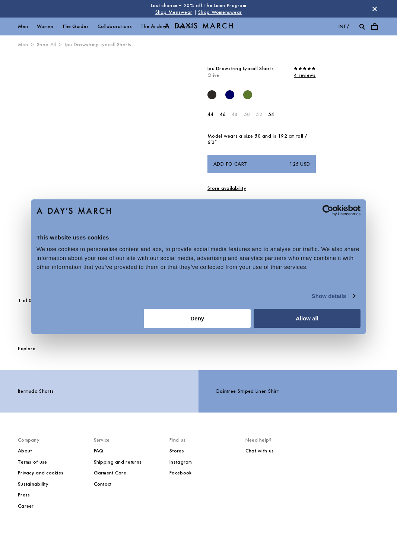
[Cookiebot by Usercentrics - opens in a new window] (328, 210)
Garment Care (110, 473)
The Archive (154, 26)
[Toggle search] (362, 26)
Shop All (46, 44)
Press (24, 495)
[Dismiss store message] (374, 9)
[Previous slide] (39, 172)
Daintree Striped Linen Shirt (247, 391)
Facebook (180, 473)
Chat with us (259, 451)
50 (247, 114)
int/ (344, 26)
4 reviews (305, 75)
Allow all (307, 318)
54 (271, 114)
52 (259, 114)
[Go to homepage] (198, 27)
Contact (103, 484)
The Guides (75, 26)
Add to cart (261, 164)
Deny (197, 318)
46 (223, 114)
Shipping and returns (118, 462)
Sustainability (33, 484)
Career (26, 506)
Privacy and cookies (40, 473)
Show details (329, 296)
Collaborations (115, 26)
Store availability (226, 188)
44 (210, 114)
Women (45, 26)
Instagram (180, 462)
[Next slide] (118, 172)
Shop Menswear (174, 12)
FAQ (99, 451)
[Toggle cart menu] (374, 26)
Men (23, 26)
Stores (176, 451)
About (25, 451)
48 (235, 114)
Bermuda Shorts (36, 391)
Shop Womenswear (220, 12)
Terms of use (32, 462)
